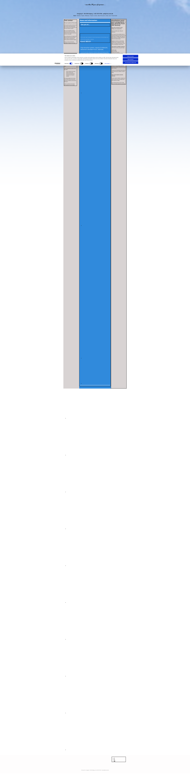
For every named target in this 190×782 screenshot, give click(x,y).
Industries (79, 15)
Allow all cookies (130, 2)
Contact (107, 15)
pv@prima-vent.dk (106, 770)
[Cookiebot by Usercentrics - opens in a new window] (57, 10)
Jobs (110, 15)
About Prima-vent (101, 15)
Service (95, 15)
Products (92, 15)
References (87, 15)
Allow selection (130, 5)
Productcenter (114, 15)
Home (74, 15)
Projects (82, 15)
